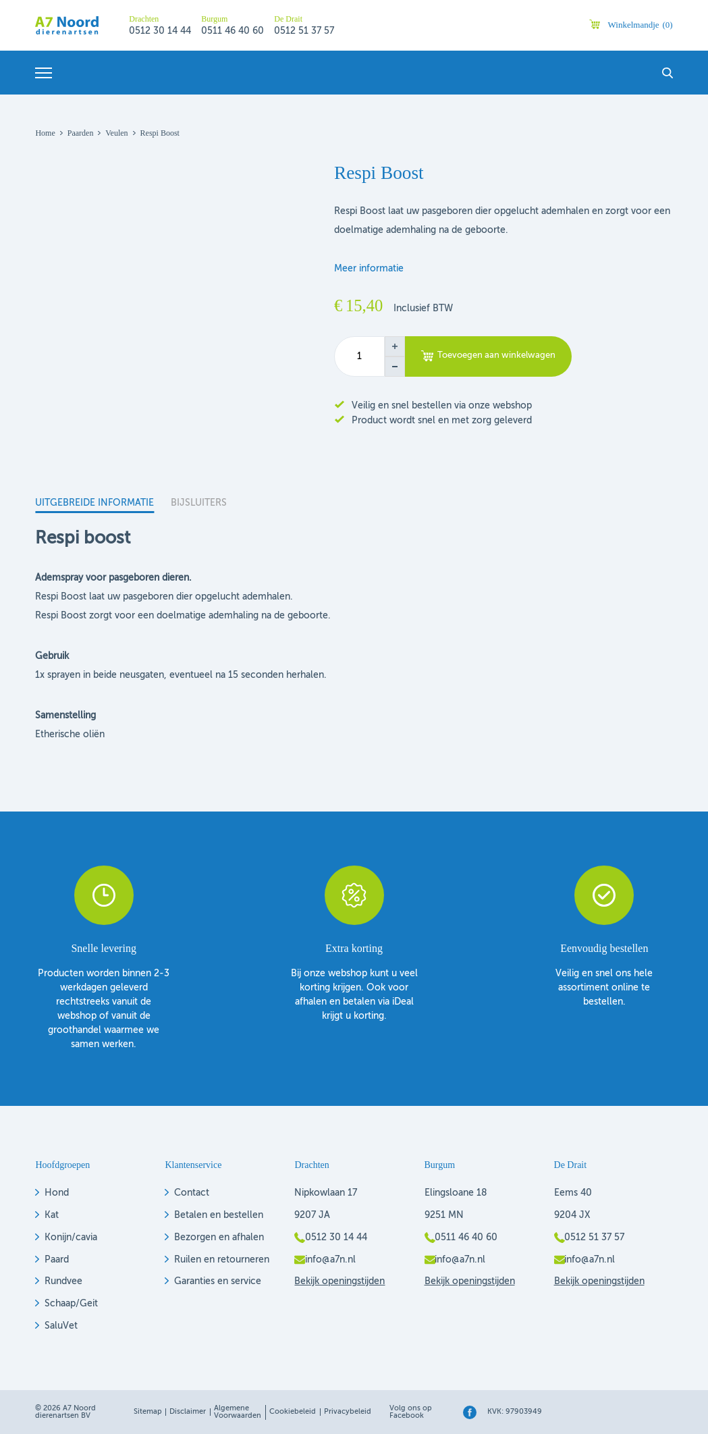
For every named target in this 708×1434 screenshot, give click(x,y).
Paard (57, 1260)
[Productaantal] (359, 356)
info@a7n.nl (330, 1260)
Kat (52, 1215)
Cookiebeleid (292, 1412)
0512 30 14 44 (160, 31)
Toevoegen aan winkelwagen (496, 355)
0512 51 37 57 (304, 31)
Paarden (80, 133)
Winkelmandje (640, 25)
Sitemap (148, 1412)
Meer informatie (369, 268)
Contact (191, 1193)
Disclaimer (187, 1412)
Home (45, 133)
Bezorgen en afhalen (219, 1237)
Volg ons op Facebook (410, 1412)
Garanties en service (217, 1281)
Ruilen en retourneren (221, 1260)
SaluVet (61, 1326)
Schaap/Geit (71, 1303)
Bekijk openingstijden (339, 1281)
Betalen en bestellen (218, 1215)
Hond (57, 1193)
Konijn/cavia (71, 1237)
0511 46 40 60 (232, 31)
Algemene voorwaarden (237, 1412)
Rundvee (63, 1281)
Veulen (116, 133)
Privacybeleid (347, 1412)
